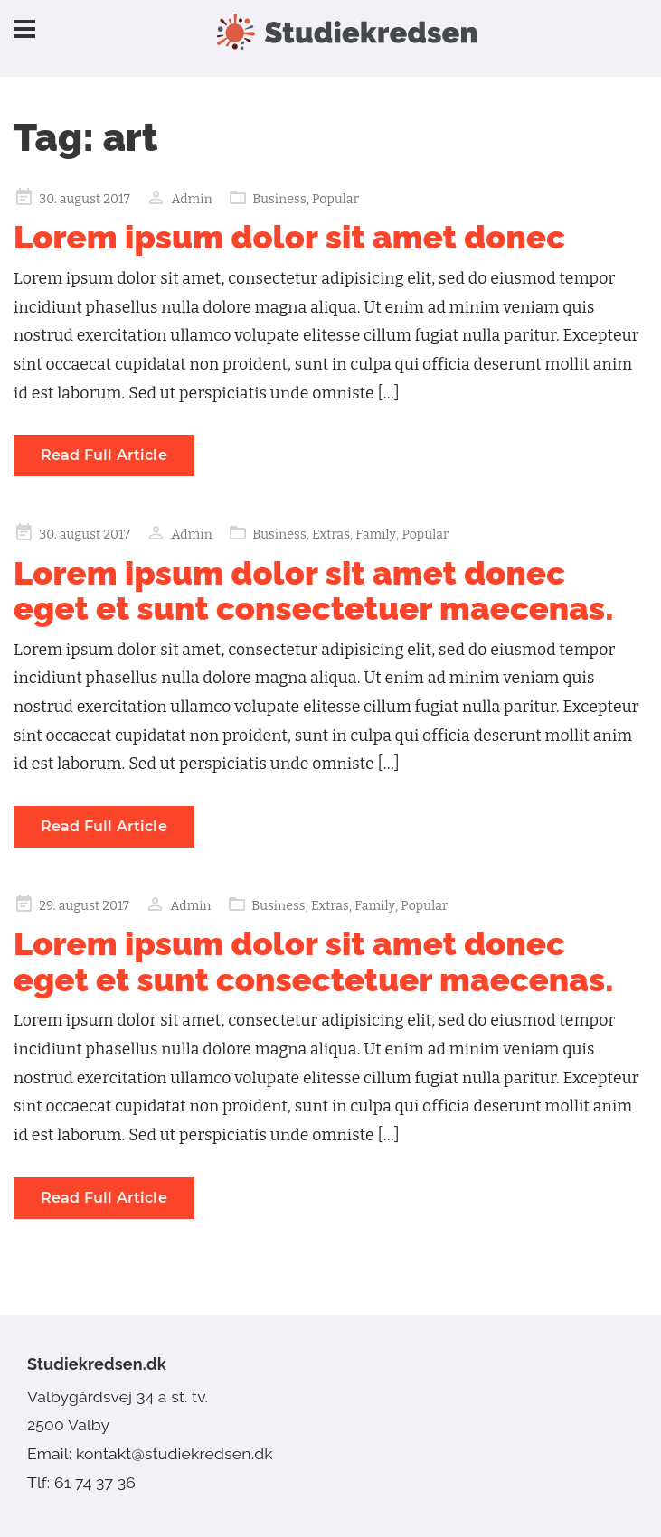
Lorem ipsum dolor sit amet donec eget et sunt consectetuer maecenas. (314, 591)
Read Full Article (104, 455)
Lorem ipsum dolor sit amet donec (289, 237)
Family (375, 534)
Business (279, 199)
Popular (335, 199)
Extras (331, 534)
